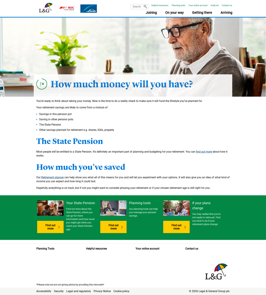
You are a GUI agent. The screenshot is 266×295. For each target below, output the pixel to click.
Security (59, 291)
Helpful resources (159, 5)
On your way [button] (174, 13)
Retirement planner (52, 177)
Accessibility (43, 291)
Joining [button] (151, 13)
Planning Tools (45, 248)
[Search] (145, 6)
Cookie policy (121, 291)
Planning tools (178, 5)
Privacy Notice (102, 291)
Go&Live (215, 5)
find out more (204, 151)
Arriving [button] (226, 13)
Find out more (50, 227)
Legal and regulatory (78, 291)
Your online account (197, 5)
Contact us (227, 5)
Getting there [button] (202, 13)
